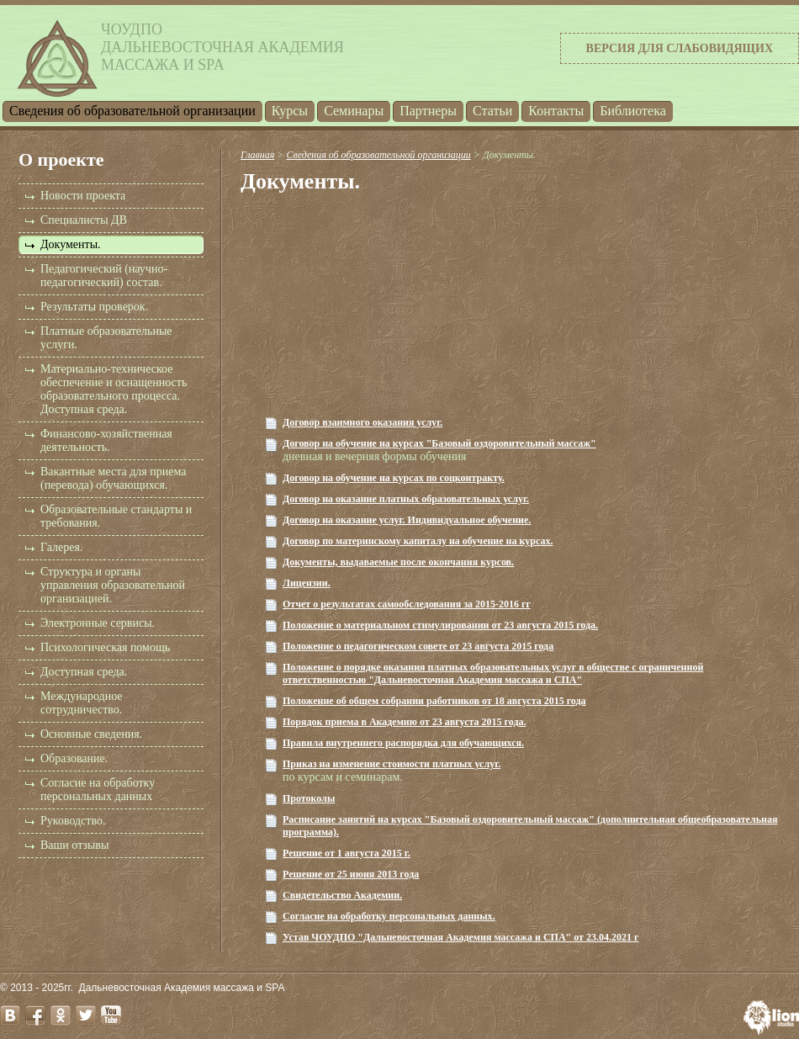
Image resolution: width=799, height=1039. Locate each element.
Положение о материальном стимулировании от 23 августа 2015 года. (440, 625)
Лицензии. (307, 583)
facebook (35, 1015)
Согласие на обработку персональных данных (97, 790)
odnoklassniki (60, 1015)
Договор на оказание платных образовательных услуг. (406, 499)
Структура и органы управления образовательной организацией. (112, 585)
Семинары (354, 110)
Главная (257, 155)
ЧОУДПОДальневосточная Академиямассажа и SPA (222, 47)
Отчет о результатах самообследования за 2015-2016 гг (407, 604)
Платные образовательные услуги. (106, 338)
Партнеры (428, 110)
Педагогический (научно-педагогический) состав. (103, 275)
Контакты (556, 110)
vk (10, 1015)
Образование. (74, 758)
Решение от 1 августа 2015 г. (346, 853)
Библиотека (633, 110)
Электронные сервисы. (97, 623)
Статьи (492, 110)
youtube (111, 1015)
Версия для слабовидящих (679, 48)
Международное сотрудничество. (81, 703)
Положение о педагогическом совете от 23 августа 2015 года (418, 646)
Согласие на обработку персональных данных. (389, 916)
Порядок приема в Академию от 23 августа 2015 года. (404, 722)
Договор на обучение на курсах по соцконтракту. (394, 478)
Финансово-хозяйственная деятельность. (106, 440)
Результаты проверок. (94, 306)
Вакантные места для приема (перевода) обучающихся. (113, 478)
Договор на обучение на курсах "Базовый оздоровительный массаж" (439, 443)
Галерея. (61, 547)
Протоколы (309, 798)
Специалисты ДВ (83, 220)
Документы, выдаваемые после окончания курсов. (398, 562)
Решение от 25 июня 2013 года (351, 874)
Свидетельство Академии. (342, 895)
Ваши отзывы (74, 845)
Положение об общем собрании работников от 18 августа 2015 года (434, 701)
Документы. (70, 244)
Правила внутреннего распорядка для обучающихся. (403, 743)
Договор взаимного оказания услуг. (362, 422)
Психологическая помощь (105, 647)
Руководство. (72, 820)
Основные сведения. (91, 734)
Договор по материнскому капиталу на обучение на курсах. (418, 541)
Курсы (290, 110)
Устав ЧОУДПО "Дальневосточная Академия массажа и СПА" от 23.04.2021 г (460, 937)
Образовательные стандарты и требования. (116, 516)
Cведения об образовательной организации (132, 110)
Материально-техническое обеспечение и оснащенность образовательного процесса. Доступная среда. (113, 389)
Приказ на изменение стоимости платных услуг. (391, 764)
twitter (86, 1015)
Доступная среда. (83, 671)
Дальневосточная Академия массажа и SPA (182, 988)
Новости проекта (82, 195)
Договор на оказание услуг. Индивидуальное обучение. (407, 520)
